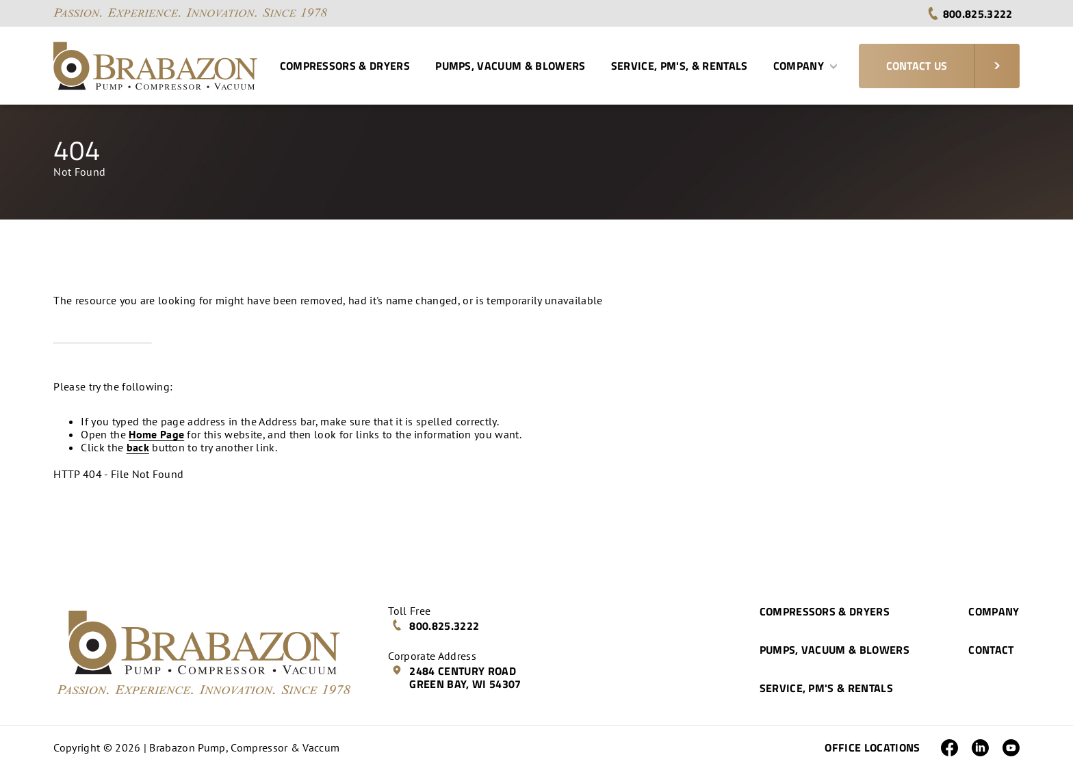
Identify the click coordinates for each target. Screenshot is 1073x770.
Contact (990, 649)
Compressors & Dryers (345, 65)
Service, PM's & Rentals (826, 687)
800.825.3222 (970, 13)
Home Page (156, 434)
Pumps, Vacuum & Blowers (510, 65)
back (138, 447)
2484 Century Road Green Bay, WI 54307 (456, 677)
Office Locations (872, 747)
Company (805, 65)
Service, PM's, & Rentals (679, 65)
